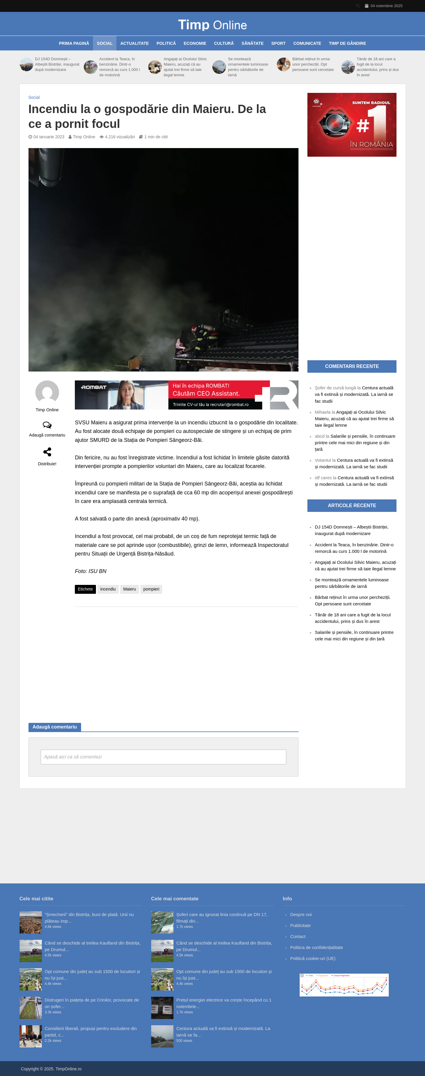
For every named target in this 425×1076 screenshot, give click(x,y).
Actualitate (134, 43)
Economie (195, 43)
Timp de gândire (347, 43)
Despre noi (301, 914)
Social (105, 43)
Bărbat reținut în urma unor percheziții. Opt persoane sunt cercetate (313, 64)
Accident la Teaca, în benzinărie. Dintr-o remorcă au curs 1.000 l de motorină (119, 67)
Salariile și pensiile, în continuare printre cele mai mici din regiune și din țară (355, 443)
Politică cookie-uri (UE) (313, 958)
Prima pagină (74, 43)
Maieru (129, 589)
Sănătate (252, 43)
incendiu (108, 589)
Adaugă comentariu (47, 435)
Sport (278, 43)
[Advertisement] (186, 658)
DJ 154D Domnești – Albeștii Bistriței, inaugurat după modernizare (57, 64)
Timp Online (84, 136)
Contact (298, 936)
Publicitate (300, 925)
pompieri (151, 589)
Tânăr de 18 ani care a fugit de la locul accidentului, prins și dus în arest (378, 67)
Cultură (224, 43)
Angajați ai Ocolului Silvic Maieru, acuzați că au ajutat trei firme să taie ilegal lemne (185, 67)
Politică (166, 43)
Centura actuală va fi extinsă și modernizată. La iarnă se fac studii (354, 394)
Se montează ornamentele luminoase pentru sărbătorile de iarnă (248, 67)
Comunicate (307, 43)
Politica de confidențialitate (316, 947)
